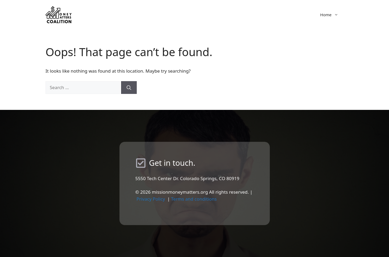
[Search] (129, 87)
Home (332, 15)
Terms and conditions (194, 199)
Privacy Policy (150, 199)
